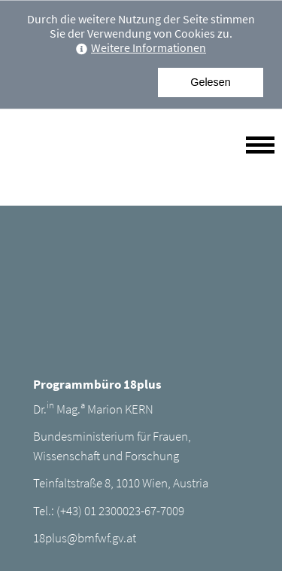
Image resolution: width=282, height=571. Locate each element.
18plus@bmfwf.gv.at (84, 538)
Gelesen (210, 82)
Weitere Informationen (141, 47)
